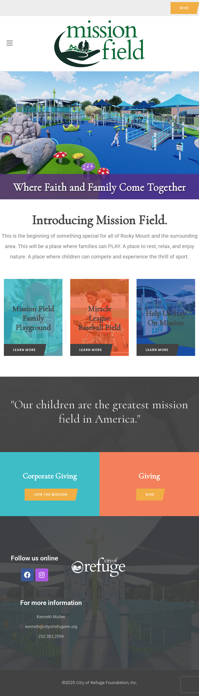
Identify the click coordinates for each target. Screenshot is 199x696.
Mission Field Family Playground (33, 318)
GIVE (184, 8)
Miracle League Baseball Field (99, 318)
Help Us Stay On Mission (166, 317)
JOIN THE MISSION (50, 494)
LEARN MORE (24, 350)
